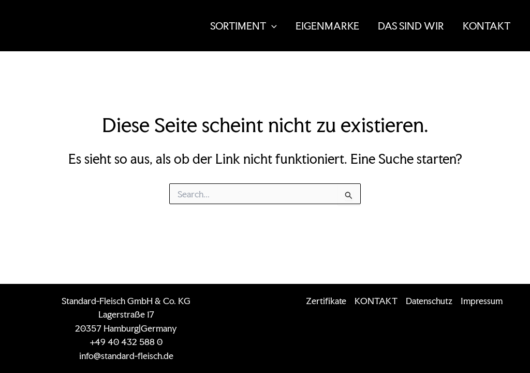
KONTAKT (486, 26)
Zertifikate (326, 300)
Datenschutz (429, 300)
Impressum (482, 300)
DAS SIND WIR (411, 26)
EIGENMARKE (327, 26)
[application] (271, 26)
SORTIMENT (243, 26)
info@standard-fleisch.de (126, 355)
